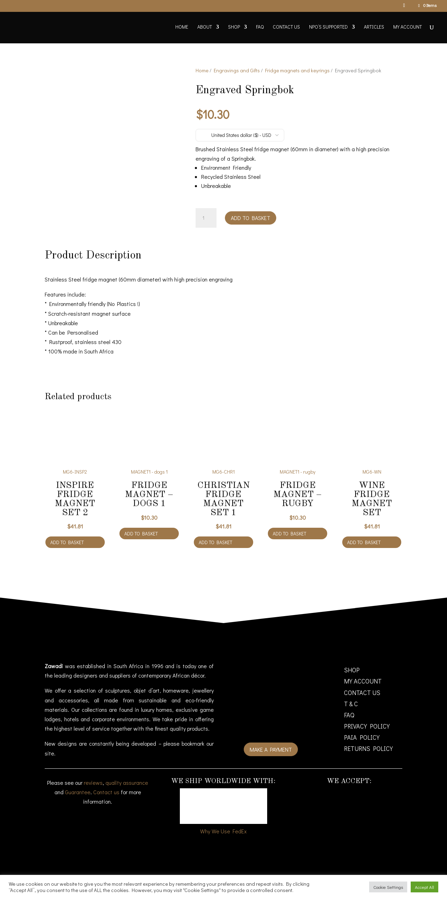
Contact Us (286, 27)
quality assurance (126, 780)
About (204, 27)
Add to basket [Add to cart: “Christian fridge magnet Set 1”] (215, 539)
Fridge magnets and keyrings (297, 70)
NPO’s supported (328, 27)
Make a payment (271, 747)
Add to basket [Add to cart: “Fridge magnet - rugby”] (289, 530)
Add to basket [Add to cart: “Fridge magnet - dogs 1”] (141, 530)
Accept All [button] (424, 887)
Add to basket (250, 217)
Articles (374, 27)
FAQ (260, 27)
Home (181, 27)
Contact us (106, 789)
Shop (234, 27)
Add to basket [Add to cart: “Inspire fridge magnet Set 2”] (67, 539)
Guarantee (77, 789)
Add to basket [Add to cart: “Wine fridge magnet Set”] (364, 539)
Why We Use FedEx (223, 828)
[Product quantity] (206, 218)
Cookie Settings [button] (388, 887)
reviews (93, 780)
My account (407, 27)
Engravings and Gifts (237, 70)
